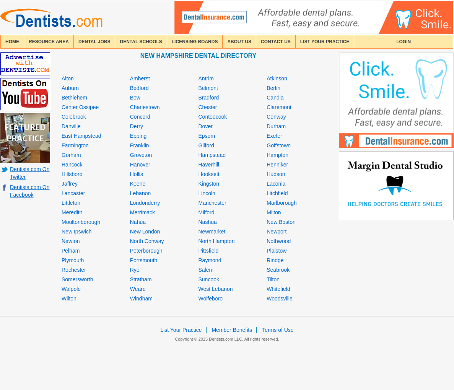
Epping (138, 136)
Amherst (140, 78)
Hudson (276, 174)
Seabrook (278, 270)
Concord (140, 117)
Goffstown (279, 145)
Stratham (141, 279)
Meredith (72, 212)
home (12, 41)
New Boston (281, 222)
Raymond (210, 260)
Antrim (206, 78)
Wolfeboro (211, 298)
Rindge (275, 260)
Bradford (209, 98)
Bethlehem (74, 98)
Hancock (72, 165)
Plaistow (276, 251)
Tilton (273, 279)
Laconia (276, 184)
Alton (68, 78)
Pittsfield (209, 251)
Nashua (208, 222)
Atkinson (277, 78)
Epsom (207, 136)
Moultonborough (81, 222)
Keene (137, 184)
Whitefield (278, 289)
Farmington (75, 145)
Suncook (209, 279)
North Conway (147, 241)
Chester (208, 107)
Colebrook (74, 117)
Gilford (206, 145)
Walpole (71, 289)
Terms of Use (277, 330)
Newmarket (212, 231)
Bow (135, 98)
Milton (274, 212)
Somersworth (77, 279)
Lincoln (207, 193)
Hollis (136, 174)
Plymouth (73, 260)
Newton (71, 241)
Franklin (139, 145)
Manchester (212, 203)
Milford (207, 212)
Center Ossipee (80, 107)
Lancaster (73, 193)
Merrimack (142, 212)
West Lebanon (216, 289)
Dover (206, 126)
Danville (71, 126)
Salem (206, 270)
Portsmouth (144, 260)
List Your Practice (324, 41)
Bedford (139, 88)
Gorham (71, 155)
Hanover (140, 165)
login (403, 41)
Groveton (141, 155)
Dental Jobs (94, 41)
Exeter (274, 136)
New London (145, 231)
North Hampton (217, 241)
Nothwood (279, 241)
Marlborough (282, 203)
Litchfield (277, 193)
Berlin (273, 88)
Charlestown (145, 107)
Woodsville (279, 298)
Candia (275, 98)
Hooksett (209, 174)
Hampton (277, 155)
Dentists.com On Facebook (29, 191)
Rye (135, 270)
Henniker (277, 165)
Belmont (208, 88)
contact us (276, 41)
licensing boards (195, 41)
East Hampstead (81, 136)
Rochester (74, 270)
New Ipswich (77, 231)
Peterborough (146, 251)
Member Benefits (232, 330)
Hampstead (212, 155)
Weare (138, 289)
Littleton (71, 203)
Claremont (279, 107)
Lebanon (140, 193)
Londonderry (145, 203)
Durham (276, 126)
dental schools (141, 41)
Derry (136, 126)
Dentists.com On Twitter (29, 173)
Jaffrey (70, 184)
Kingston (209, 184)
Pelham (71, 251)
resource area (49, 41)
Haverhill (209, 165)
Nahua (138, 222)
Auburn (70, 88)
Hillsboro (72, 174)
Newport (276, 231)
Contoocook (213, 117)
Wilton (69, 298)
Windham (141, 298)
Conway (276, 117)
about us (239, 41)
